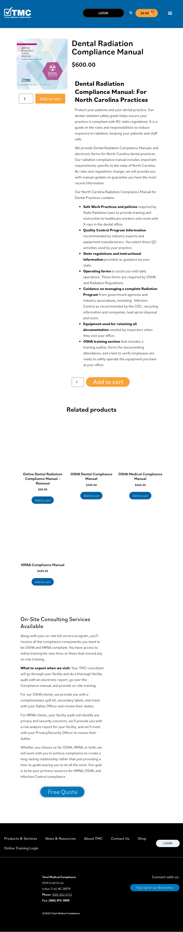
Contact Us (120, 838)
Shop (142, 838)
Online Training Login (21, 848)
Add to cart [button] (42, 500)
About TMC (93, 838)
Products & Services (20, 838)
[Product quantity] (26, 99)
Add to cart (50, 98)
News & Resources (60, 838)
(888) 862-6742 (62, 894)
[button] (131, 13)
